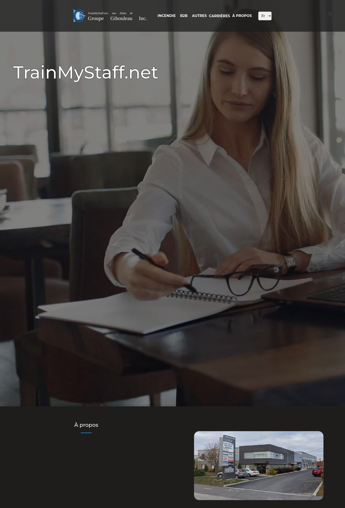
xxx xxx (265, 16)
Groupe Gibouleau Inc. (117, 18)
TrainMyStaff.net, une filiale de (110, 13)
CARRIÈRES (219, 16)
